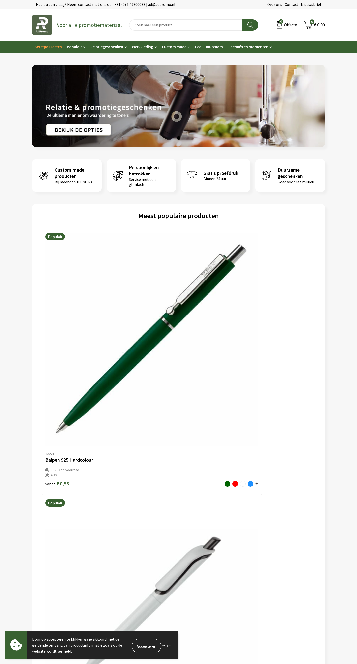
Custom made (174, 46)
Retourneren (192, 556)
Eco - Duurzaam (209, 46)
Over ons (274, 4)
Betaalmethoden (195, 549)
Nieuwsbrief (311, 4)
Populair (74, 46)
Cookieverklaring (269, 541)
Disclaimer (264, 556)
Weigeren (168, 645)
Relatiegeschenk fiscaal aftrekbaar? (137, 556)
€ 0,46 (126, 324)
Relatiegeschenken (106, 46)
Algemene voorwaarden (275, 533)
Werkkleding (142, 46)
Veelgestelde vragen (124, 549)
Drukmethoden (119, 564)
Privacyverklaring (270, 549)
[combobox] (185, 25)
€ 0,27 (264, 329)
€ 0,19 (195, 329)
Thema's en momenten (248, 46)
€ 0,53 (57, 329)
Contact (291, 4)
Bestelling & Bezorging (201, 541)
